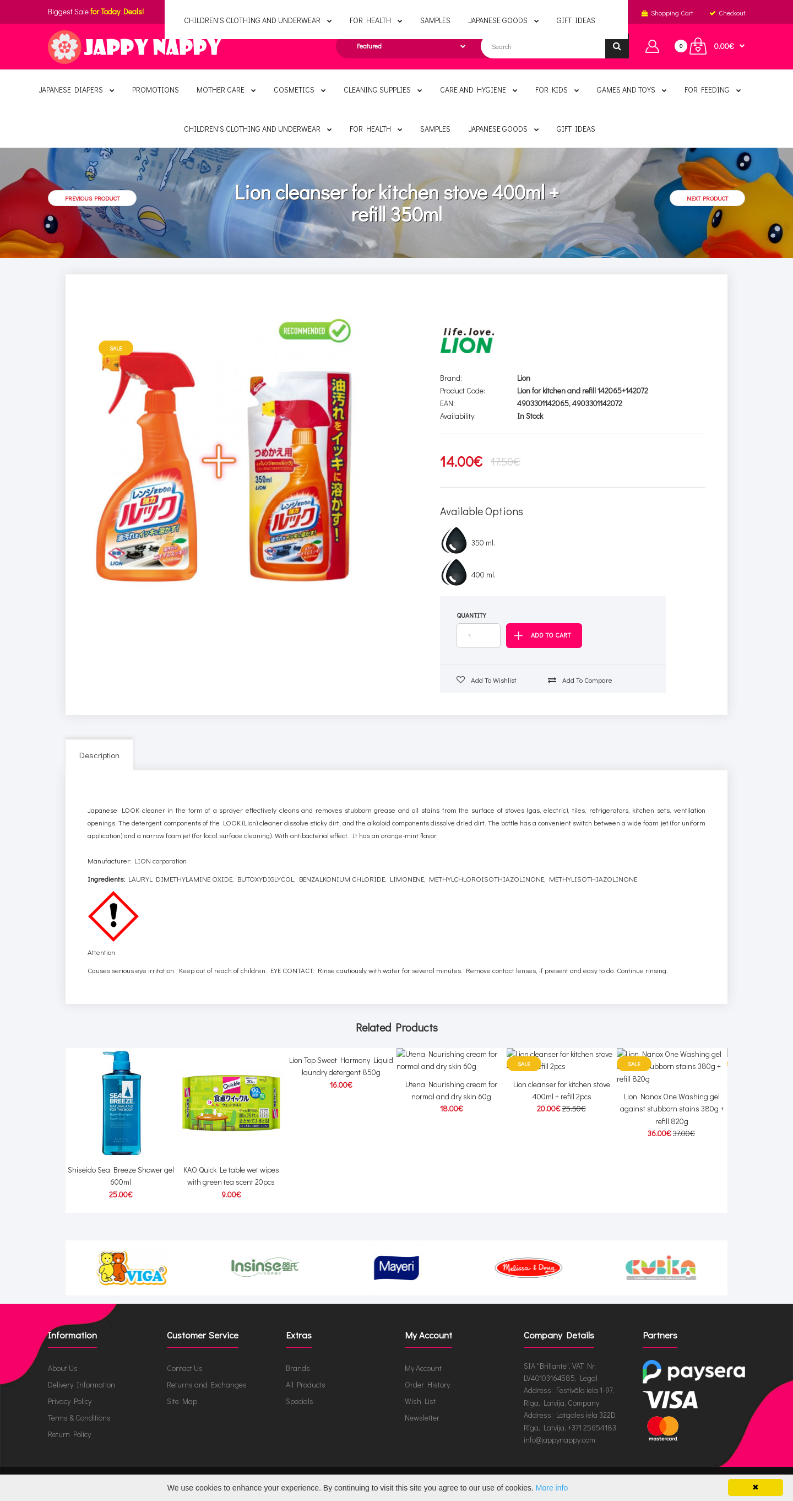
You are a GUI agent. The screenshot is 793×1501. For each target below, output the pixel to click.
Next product (707, 198)
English (394, 12)
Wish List (420, 1400)
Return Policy (69, 1433)
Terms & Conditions (79, 1417)
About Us (63, 1367)
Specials (299, 1400)
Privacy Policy (69, 1400)
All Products (305, 1384)
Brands (298, 1367)
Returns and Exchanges (207, 1384)
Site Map (182, 1400)
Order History (427, 1384)
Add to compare (580, 679)
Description (99, 754)
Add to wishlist (487, 679)
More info (552, 1487)
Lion (523, 377)
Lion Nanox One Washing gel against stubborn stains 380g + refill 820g (672, 1182)
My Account (423, 1367)
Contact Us (185, 1367)
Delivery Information (81, 1384)
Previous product (92, 198)
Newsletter (422, 1417)
